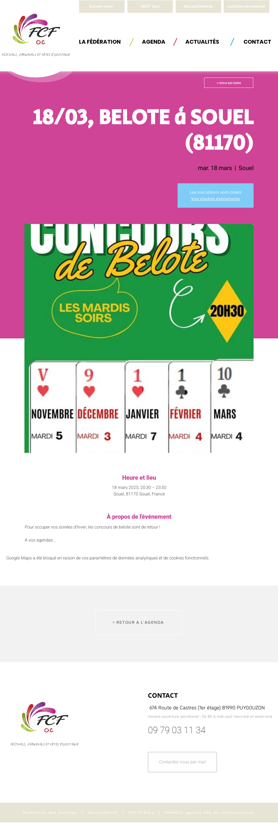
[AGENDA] (153, 41)
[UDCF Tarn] (150, 6)
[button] (246, 6)
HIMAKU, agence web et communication (210, 813)
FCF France (141, 813)
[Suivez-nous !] (102, 6)
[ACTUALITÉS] (202, 41)
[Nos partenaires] (198, 6)
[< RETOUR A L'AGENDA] (139, 622)
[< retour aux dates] (228, 83)
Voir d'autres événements (215, 198)
